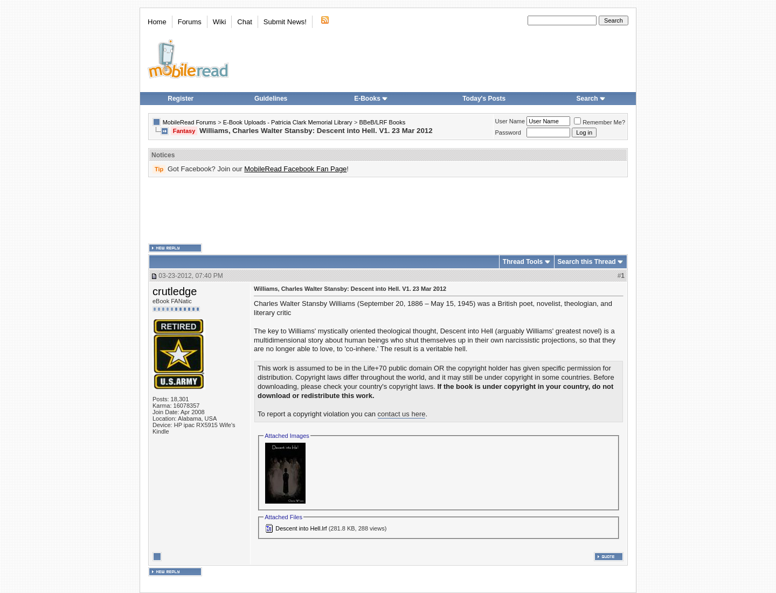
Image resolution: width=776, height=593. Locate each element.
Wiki (219, 22)
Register (180, 98)
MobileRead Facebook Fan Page (295, 169)
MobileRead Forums (189, 122)
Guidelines (270, 98)
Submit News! (285, 22)
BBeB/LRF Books (382, 122)
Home (157, 22)
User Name (510, 121)
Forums (190, 22)
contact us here (402, 414)
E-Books (371, 98)
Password (508, 132)
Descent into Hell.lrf (301, 528)
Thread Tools (523, 262)
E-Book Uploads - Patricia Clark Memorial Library (287, 122)
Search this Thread (587, 262)
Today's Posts (483, 98)
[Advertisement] (388, 210)
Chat (244, 22)
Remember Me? (599, 122)
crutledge (175, 291)
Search (591, 98)
